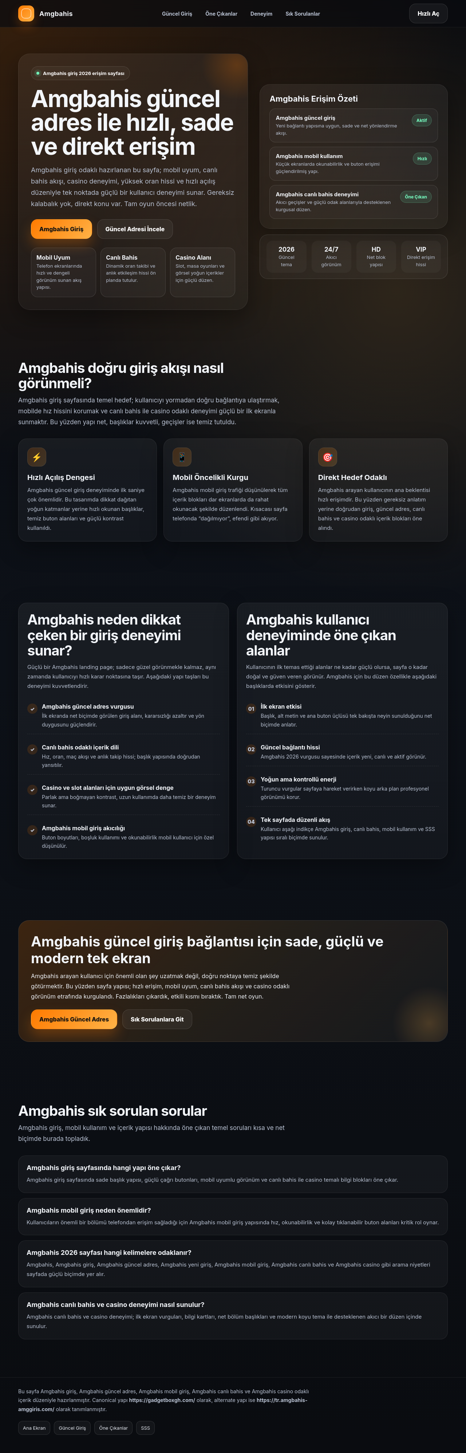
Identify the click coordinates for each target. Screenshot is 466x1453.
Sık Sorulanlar (302, 14)
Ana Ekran (34, 1428)
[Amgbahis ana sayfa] (45, 13)
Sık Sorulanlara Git (157, 1025)
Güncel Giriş (177, 14)
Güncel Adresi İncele (135, 229)
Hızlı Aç (428, 13)
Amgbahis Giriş (61, 229)
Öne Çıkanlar (221, 14)
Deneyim (261, 14)
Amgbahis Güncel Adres (74, 1025)
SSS (145, 1428)
